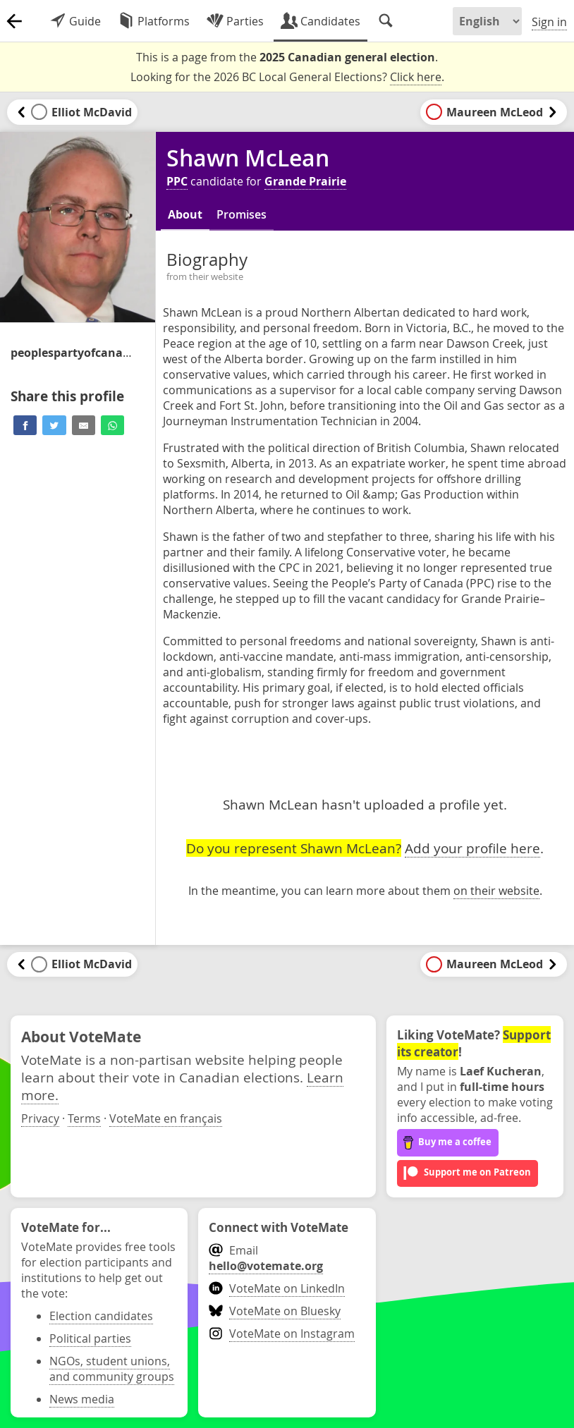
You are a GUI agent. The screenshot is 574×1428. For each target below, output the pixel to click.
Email (266, 1258)
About (185, 214)
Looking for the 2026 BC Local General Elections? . (287, 77)
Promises (241, 214)
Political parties (90, 1338)
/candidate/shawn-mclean (74, 352)
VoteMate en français (165, 1118)
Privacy (40, 1118)
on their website (496, 890)
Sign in (549, 22)
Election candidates (101, 1316)
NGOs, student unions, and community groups (111, 1368)
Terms (84, 1118)
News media (81, 1399)
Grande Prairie (305, 181)
